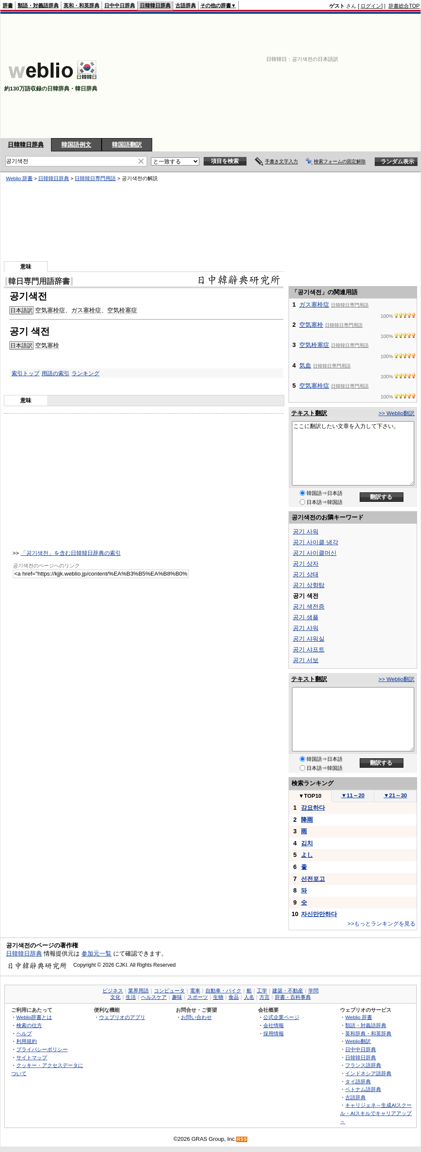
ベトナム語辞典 (363, 1089)
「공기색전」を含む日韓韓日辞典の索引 (71, 553)
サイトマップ (31, 1057)
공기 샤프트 (309, 649)
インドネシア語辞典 (368, 1073)
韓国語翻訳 (127, 144)
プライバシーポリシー (42, 1049)
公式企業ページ (281, 1017)
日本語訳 (21, 310)
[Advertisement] (275, 76)
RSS (242, 1139)
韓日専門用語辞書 (39, 281)
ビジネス (112, 990)
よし (307, 854)
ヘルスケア (154, 997)
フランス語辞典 (363, 1065)
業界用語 (138, 990)
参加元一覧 (96, 953)
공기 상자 (306, 563)
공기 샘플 (306, 617)
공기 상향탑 (309, 585)
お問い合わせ (196, 1017)
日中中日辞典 (119, 5)
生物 (218, 997)
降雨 (307, 819)
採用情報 (273, 1033)
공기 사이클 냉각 (315, 542)
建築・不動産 (287, 990)
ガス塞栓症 (86, 310)
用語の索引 (55, 373)
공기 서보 (306, 660)
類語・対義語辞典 (38, 5)
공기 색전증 (309, 606)
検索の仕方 (29, 1025)
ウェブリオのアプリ (122, 1017)
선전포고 (313, 878)
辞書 (8, 5)
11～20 (353, 795)
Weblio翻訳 (357, 1041)
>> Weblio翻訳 (397, 413)
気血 (305, 365)
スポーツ (197, 997)
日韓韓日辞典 (155, 5)
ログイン (371, 6)
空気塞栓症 (50, 310)
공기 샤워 (306, 627)
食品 (234, 997)
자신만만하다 (319, 914)
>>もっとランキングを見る (381, 923)
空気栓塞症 (122, 310)
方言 (264, 997)
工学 (262, 990)
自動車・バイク (223, 990)
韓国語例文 (76, 144)
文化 (115, 997)
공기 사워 (306, 531)
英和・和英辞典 (81, 5)
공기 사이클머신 (315, 552)
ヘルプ (24, 1033)
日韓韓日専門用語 (95, 178)
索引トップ (25, 373)
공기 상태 (306, 574)
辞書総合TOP (404, 6)
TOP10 (310, 796)
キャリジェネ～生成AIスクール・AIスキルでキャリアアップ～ (376, 1113)
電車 (195, 990)
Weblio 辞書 (19, 178)
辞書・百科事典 (293, 997)
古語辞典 (185, 5)
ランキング (85, 373)
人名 (249, 997)
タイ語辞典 (358, 1081)
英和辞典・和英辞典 (368, 1033)
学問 (313, 990)
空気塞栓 (47, 345)
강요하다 (313, 807)
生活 (131, 997)
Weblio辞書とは (34, 1017)
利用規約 (26, 1041)
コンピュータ (169, 990)
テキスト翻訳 (309, 413)
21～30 (395, 795)
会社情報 (273, 1025)
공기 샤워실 (309, 638)
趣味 (177, 997)
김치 (307, 843)
